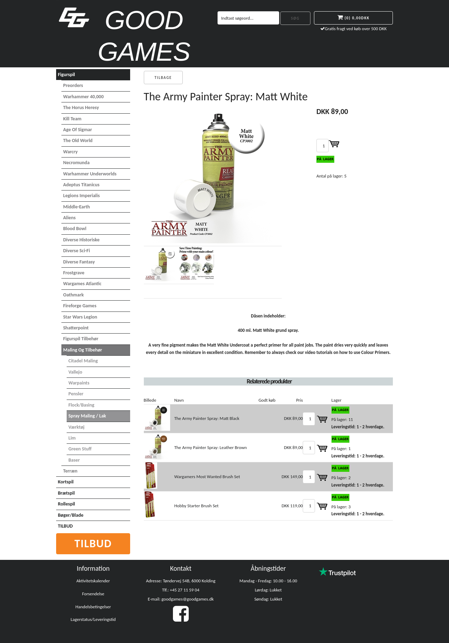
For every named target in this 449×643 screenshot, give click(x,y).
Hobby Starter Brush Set (196, 505)
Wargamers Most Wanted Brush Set (207, 476)
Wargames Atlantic (82, 284)
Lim (72, 438)
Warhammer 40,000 (83, 97)
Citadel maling (83, 361)
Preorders (73, 85)
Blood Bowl (74, 229)
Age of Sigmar (77, 130)
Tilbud (93, 543)
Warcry (70, 152)
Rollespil (66, 504)
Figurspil (66, 75)
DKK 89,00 (293, 418)
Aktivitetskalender (93, 580)
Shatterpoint (76, 328)
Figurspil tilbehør (80, 339)
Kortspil (66, 482)
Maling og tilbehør (82, 350)
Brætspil (66, 493)
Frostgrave (74, 273)
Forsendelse (93, 593)
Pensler (75, 394)
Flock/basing (81, 405)
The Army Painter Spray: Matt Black (207, 418)
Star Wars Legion (80, 317)
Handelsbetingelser (93, 606)
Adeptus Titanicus (81, 185)
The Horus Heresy (81, 107)
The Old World (78, 140)
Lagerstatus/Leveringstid (93, 619)
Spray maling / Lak (87, 416)
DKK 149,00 (292, 476)
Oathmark (73, 295)
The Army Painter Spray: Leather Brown (210, 447)
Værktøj (76, 427)
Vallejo (75, 372)
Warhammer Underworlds (89, 174)
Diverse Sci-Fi (76, 251)
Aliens (69, 218)
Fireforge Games (79, 306)
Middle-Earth (76, 207)
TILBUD (65, 526)
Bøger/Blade (70, 515)
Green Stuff (80, 449)
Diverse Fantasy (79, 262)
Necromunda (76, 163)
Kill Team (72, 119)
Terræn (70, 471)
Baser (74, 460)
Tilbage (163, 77)
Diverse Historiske (81, 240)
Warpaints (78, 383)
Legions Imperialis (81, 196)
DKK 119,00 (292, 505)
